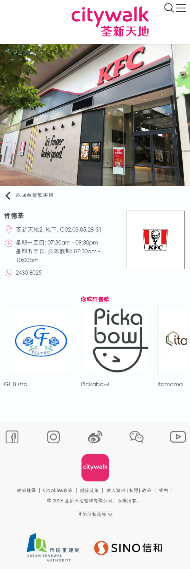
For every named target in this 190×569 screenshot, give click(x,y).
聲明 (163, 490)
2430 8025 (29, 272)
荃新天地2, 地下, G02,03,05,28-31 (59, 229)
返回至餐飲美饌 (29, 195)
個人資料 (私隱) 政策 (129, 490)
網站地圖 (26, 490)
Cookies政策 (57, 490)
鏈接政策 (89, 490)
